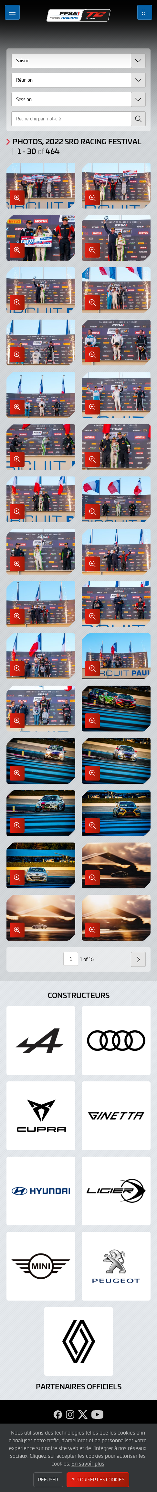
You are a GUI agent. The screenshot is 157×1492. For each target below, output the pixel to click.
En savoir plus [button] (87, 1463)
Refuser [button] (48, 1480)
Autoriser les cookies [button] (97, 1480)
